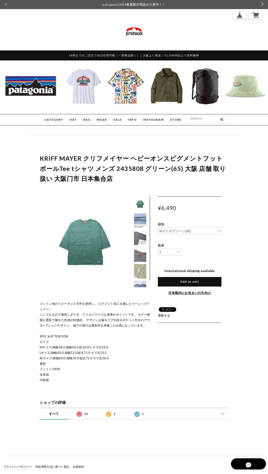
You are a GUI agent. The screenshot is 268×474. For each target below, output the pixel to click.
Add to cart (189, 281)
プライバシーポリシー (18, 466)
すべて (54, 414)
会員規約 (78, 466)
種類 (161, 224)
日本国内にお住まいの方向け (189, 293)
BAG (87, 119)
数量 (161, 245)
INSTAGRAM (153, 119)
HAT (73, 119)
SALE (117, 119)
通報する (164, 315)
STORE (176, 119)
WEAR (102, 119)
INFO (132, 119)
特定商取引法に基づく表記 (52, 466)
